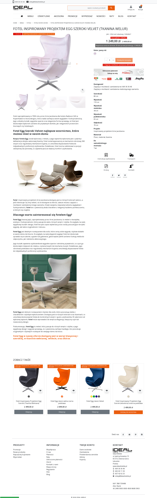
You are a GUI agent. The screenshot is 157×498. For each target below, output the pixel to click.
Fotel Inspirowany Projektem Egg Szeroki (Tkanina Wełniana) (29, 402)
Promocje (17, 449)
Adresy (82, 457)
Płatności (49, 454)
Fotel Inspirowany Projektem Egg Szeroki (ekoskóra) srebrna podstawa (128, 403)
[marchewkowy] (62, 396)
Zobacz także (22, 359)
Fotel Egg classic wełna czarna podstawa (61, 402)
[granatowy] (96, 396)
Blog (48, 474)
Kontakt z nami (52, 464)
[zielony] (94, 396)
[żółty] (91, 396)
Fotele (29, 23)
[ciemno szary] (29, 396)
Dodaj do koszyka (124, 60)
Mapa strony (51, 467)
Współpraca (51, 449)
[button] (140, 8)
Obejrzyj (29, 413)
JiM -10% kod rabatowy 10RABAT (119, 34)
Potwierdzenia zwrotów (89, 454)
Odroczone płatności (54, 459)
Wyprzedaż (17, 457)
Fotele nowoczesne (41, 23)
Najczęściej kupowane (21, 454)
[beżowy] (128, 396)
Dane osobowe (85, 449)
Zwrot (48, 462)
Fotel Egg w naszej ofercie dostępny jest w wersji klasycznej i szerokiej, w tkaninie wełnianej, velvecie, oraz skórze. (45, 337)
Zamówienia (84, 452)
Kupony (83, 459)
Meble (22, 23)
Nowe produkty (19, 452)
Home (15, 23)
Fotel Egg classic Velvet (95, 401)
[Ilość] (110, 60)
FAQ (47, 472)
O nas (48, 452)
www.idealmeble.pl (120, 466)
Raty (48, 457)
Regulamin (50, 469)
